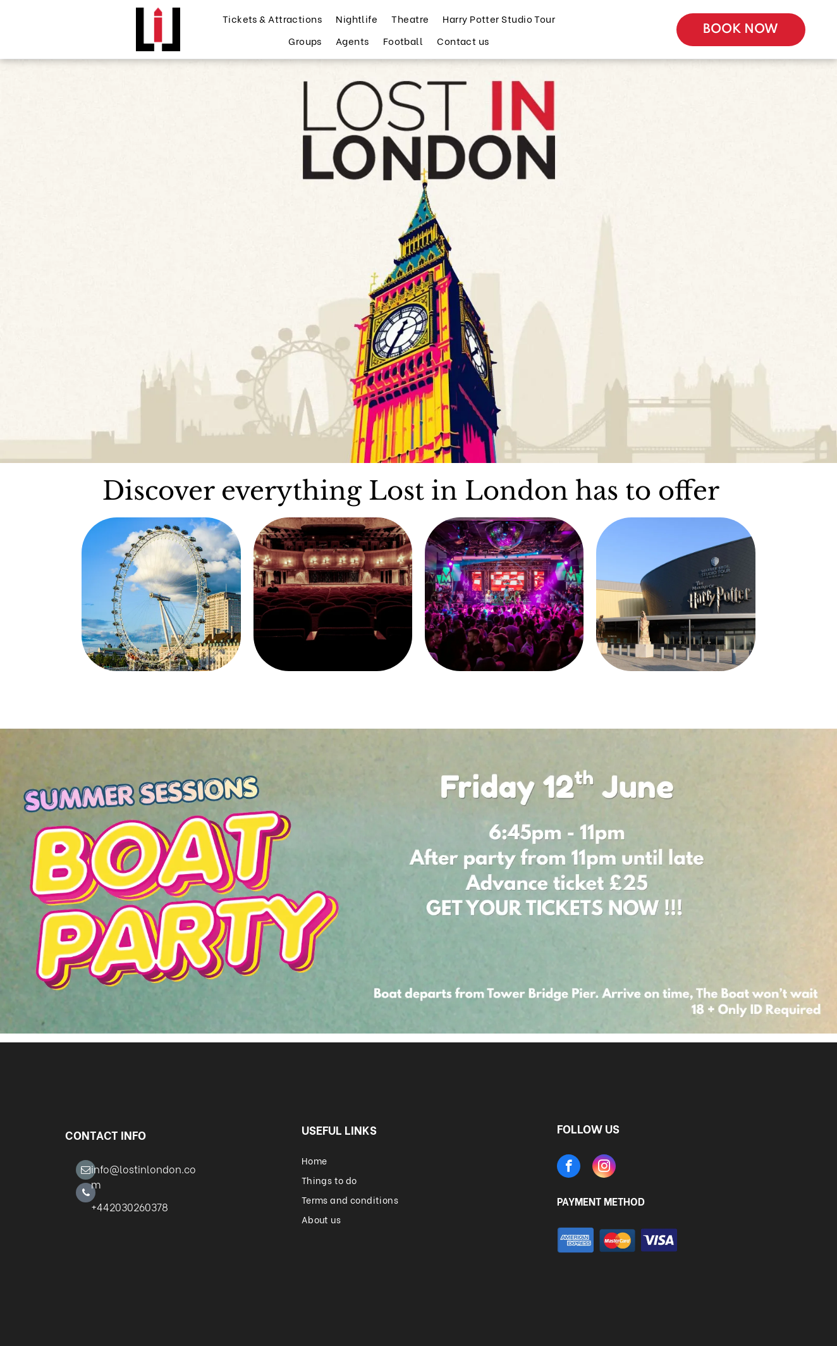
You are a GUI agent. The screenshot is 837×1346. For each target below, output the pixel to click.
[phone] (85, 1194)
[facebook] (568, 1167)
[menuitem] (271, 19)
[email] (85, 1171)
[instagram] (604, 1167)
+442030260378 (129, 1206)
